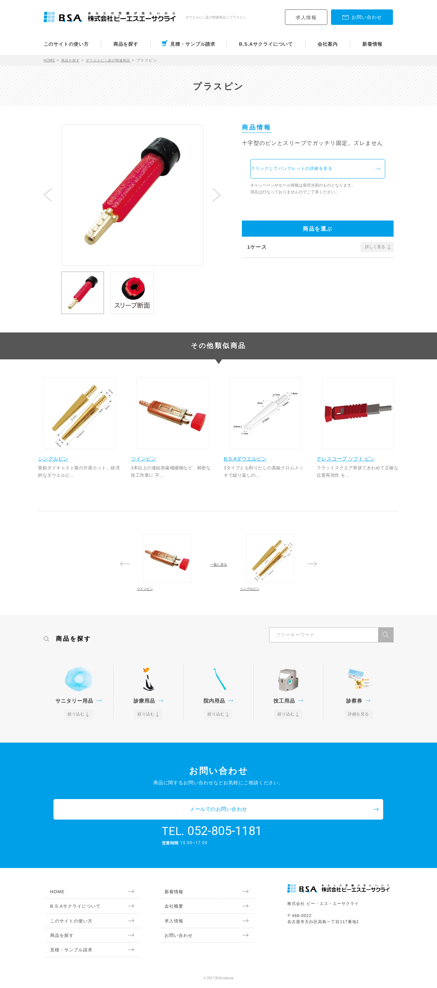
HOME (50, 60)
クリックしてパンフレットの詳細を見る (315, 171)
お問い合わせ (174, 937)
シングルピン (60, 462)
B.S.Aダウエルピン (252, 462)
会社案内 (328, 44)
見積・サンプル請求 (192, 44)
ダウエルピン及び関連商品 (115, 60)
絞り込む (76, 734)
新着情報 (372, 44)
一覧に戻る (218, 570)
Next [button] (216, 195)
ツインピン (150, 462)
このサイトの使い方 (66, 44)
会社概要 (169, 907)
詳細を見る (358, 734)
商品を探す (126, 44)
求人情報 (306, 17)
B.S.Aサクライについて (266, 44)
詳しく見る (375, 252)
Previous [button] (48, 195)
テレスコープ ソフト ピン (353, 462)
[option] (132, 192)
